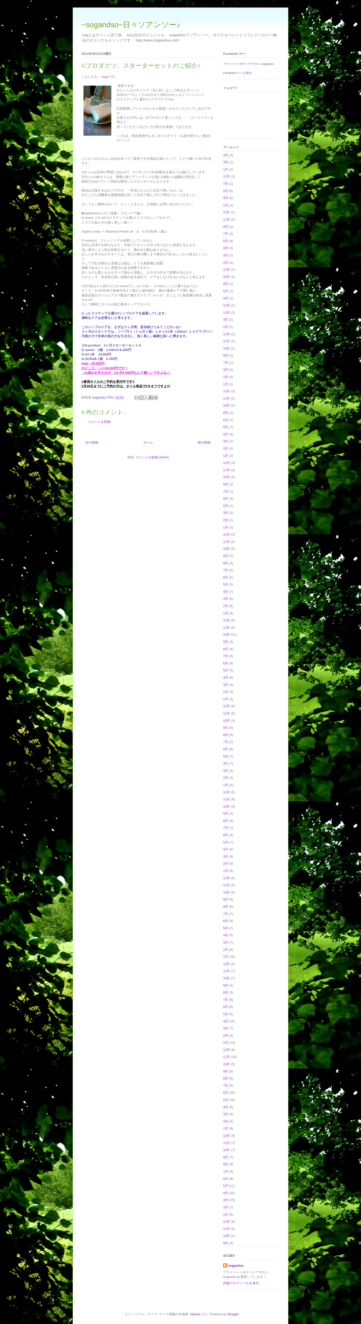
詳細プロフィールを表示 (241, 1283)
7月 (225, 183)
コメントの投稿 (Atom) (152, 457)
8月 (225, 413)
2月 (225, 262)
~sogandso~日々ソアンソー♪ (130, 25)
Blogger (233, 1314)
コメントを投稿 (99, 422)
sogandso (235, 1265)
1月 (225, 169)
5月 (225, 191)
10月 (226, 277)
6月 (225, 420)
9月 (225, 227)
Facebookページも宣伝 (237, 72)
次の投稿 (91, 442)
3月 (225, 162)
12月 (226, 212)
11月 (226, 176)
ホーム (148, 442)
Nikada (195, 1314)
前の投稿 (204, 442)
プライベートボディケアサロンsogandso (248, 63)
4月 (225, 155)
